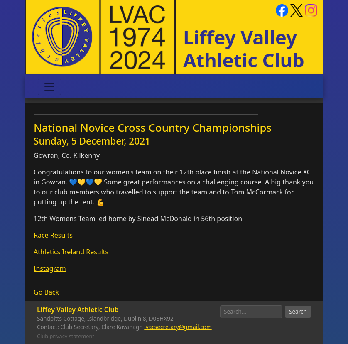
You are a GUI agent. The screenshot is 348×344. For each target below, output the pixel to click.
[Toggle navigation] (49, 87)
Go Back (46, 292)
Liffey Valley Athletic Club (243, 48)
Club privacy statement (65, 336)
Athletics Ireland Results (71, 251)
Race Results (53, 235)
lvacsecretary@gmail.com (177, 327)
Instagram (50, 268)
